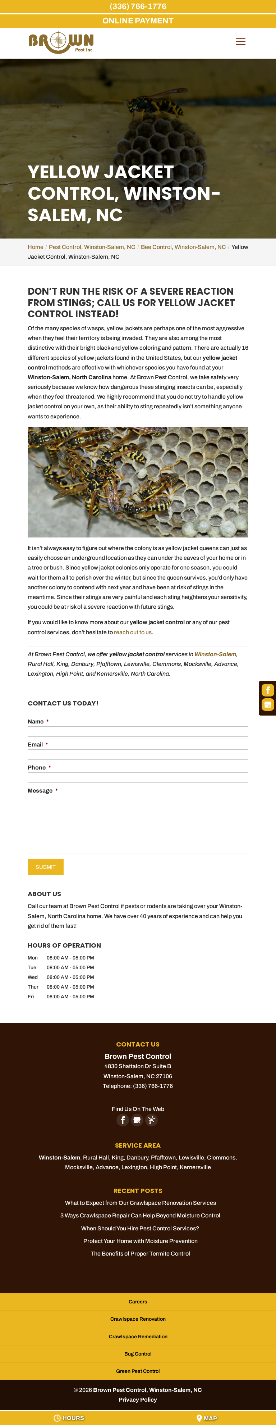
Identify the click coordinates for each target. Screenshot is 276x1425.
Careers (138, 1298)
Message (43, 791)
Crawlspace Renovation (138, 1316)
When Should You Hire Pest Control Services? (140, 1225)
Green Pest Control (138, 1368)
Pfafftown (163, 1154)
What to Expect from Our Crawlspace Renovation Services (140, 1200)
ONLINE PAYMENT (138, 21)
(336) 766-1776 (138, 6)
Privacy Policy (138, 1396)
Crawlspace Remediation (138, 1333)
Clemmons (221, 1154)
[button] (240, 47)
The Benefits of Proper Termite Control (140, 1250)
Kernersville (195, 1164)
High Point (163, 1164)
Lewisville (191, 1154)
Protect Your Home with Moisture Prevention (140, 1238)
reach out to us (133, 632)
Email (38, 744)
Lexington (134, 1164)
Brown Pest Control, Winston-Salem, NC (147, 1387)
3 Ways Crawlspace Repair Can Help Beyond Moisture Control (140, 1212)
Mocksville (79, 1164)
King (118, 1154)
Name (38, 721)
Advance (107, 1164)
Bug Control (138, 1350)
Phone (39, 767)
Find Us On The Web (138, 1106)
